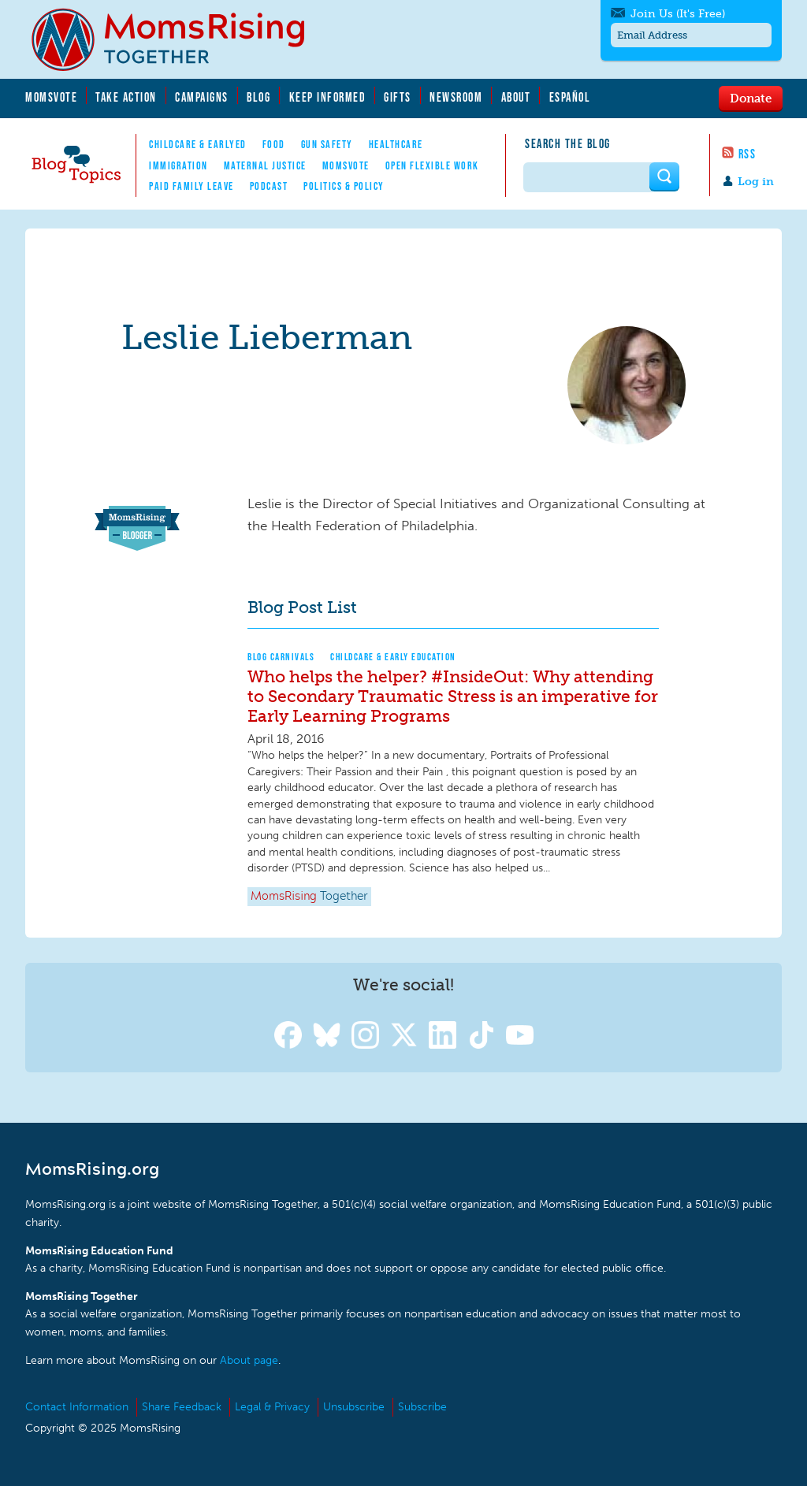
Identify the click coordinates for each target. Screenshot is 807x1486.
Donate (751, 98)
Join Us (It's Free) (677, 13)
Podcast (269, 186)
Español (570, 97)
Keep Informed (327, 97)
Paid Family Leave (191, 186)
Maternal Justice (265, 165)
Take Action (126, 97)
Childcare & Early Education (393, 657)
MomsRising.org (179, 39)
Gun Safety (327, 144)
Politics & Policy (344, 186)
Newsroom (456, 97)
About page (249, 1360)
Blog (258, 97)
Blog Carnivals (280, 657)
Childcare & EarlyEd (198, 144)
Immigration (178, 165)
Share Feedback (181, 1407)
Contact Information (76, 1407)
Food (273, 144)
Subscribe (422, 1407)
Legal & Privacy (272, 1407)
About (516, 97)
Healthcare (396, 144)
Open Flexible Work (432, 165)
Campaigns (202, 97)
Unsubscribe (354, 1407)
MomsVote (51, 97)
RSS (747, 154)
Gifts (397, 97)
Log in (756, 181)
